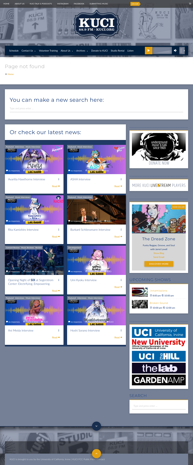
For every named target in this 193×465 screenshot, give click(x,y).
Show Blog (159, 253)
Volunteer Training (48, 50)
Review (38, 247)
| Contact (100, 459)
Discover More (159, 263)
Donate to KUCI (99, 50)
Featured (10, 147)
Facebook (79, 3)
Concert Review (12, 247)
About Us (19, 3)
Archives (80, 50)
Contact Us (27, 50)
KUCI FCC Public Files (83, 459)
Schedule (14, 50)
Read (56, 186)
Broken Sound (159, 303)
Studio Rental (117, 50)
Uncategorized (74, 247)
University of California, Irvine (56, 459)
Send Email (158, 257)
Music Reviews (27, 247)
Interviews (19, 147)
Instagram (63, 3)
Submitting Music (99, 3)
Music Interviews (33, 147)
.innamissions (158, 290)
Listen (130, 50)
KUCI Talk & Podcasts (41, 3)
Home (6, 3)
